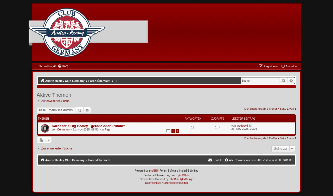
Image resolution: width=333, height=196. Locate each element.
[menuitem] (63, 66)
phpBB (153, 170)
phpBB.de (183, 175)
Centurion (63, 129)
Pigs (107, 129)
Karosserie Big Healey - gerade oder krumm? (88, 126)
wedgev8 (242, 125)
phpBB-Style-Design (181, 179)
